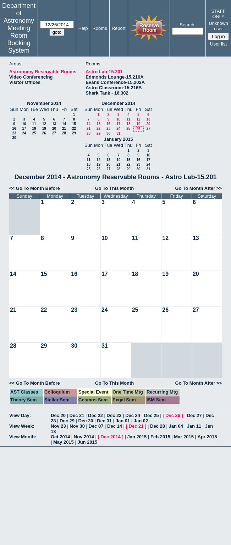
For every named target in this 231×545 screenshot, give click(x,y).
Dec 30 (85, 420)
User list (218, 44)
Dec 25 (151, 415)
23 (14, 133)
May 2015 (63, 442)
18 (34, 128)
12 (44, 124)
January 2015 (118, 139)
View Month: (22, 436)
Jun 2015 (87, 442)
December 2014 (118, 103)
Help (83, 28)
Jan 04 (176, 426)
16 (14, 128)
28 (64, 133)
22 (74, 128)
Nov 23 (58, 426)
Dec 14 (114, 426)
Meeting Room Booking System (18, 39)
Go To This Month (114, 188)
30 (14, 138)
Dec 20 (58, 415)
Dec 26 (172, 415)
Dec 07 (96, 426)
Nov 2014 (84, 436)
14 (64, 124)
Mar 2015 (184, 436)
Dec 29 (67, 420)
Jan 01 (123, 420)
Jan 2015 (137, 436)
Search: (188, 24)
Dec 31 (104, 420)
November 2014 (44, 103)
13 (54, 124)
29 (74, 133)
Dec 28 (157, 426)
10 (24, 124)
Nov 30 (77, 426)
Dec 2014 (110, 436)
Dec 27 (194, 415)
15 (74, 124)
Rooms (99, 28)
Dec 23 (114, 415)
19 (44, 128)
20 (54, 128)
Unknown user (218, 26)
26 (44, 133)
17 (24, 128)
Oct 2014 (60, 436)
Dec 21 (77, 415)
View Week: (21, 426)
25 (34, 133)
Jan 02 (141, 420)
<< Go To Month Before (34, 188)
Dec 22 (95, 415)
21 (64, 128)
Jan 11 (194, 426)
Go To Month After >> (198, 188)
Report (119, 28)
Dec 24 (132, 415)
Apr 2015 (207, 436)
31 (118, 133)
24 (24, 133)
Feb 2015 (160, 436)
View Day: (20, 415)
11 (34, 124)
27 (54, 133)
